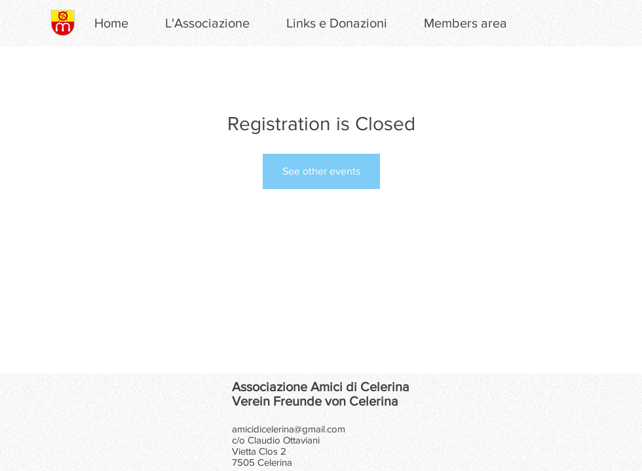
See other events (321, 171)
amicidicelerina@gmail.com (288, 428)
